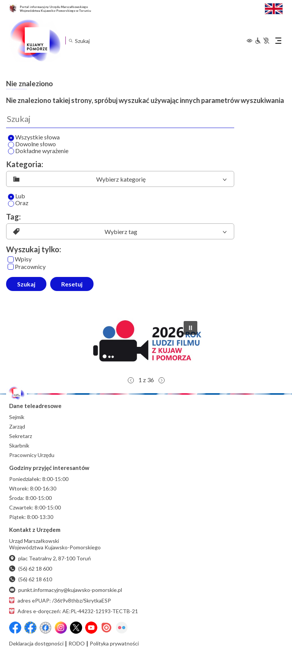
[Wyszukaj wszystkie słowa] (11, 138)
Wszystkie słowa (34, 137)
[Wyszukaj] (120, 119)
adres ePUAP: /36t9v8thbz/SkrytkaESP (60, 600)
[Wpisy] (11, 259)
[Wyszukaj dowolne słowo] (11, 145)
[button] (146, 343)
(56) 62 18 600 (30, 568)
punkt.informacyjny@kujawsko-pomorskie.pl (65, 590)
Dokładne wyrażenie (38, 151)
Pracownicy (27, 267)
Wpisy (20, 259)
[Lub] (11, 197)
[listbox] (120, 179)
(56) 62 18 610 (30, 579)
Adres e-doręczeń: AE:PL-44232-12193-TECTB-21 (73, 611)
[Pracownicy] (11, 267)
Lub (16, 196)
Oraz (18, 203)
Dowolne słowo (32, 144)
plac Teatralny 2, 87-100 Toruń (50, 558)
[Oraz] (11, 204)
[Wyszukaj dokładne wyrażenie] (11, 151)
